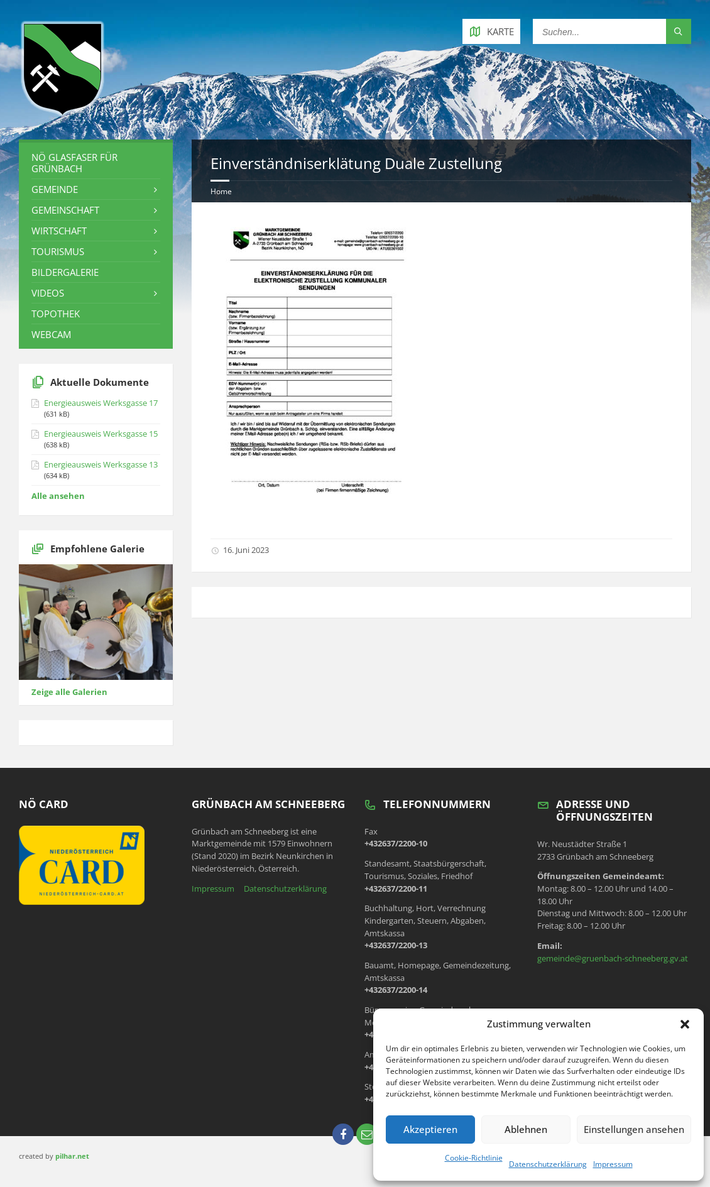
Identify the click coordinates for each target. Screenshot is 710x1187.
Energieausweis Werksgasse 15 (101, 433)
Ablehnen (526, 1129)
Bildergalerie (65, 272)
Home (221, 191)
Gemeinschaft (65, 210)
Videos (47, 293)
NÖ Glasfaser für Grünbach (74, 163)
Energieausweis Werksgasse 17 (101, 402)
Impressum (613, 1164)
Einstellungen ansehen (634, 1129)
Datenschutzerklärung (548, 1164)
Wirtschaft (59, 230)
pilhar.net (72, 1156)
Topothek (55, 313)
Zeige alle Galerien (69, 691)
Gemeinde (54, 189)
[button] (685, 1024)
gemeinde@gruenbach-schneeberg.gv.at (612, 958)
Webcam (51, 334)
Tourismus (57, 251)
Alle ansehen (58, 495)
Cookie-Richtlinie (474, 1157)
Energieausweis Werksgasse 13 (101, 464)
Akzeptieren (430, 1129)
